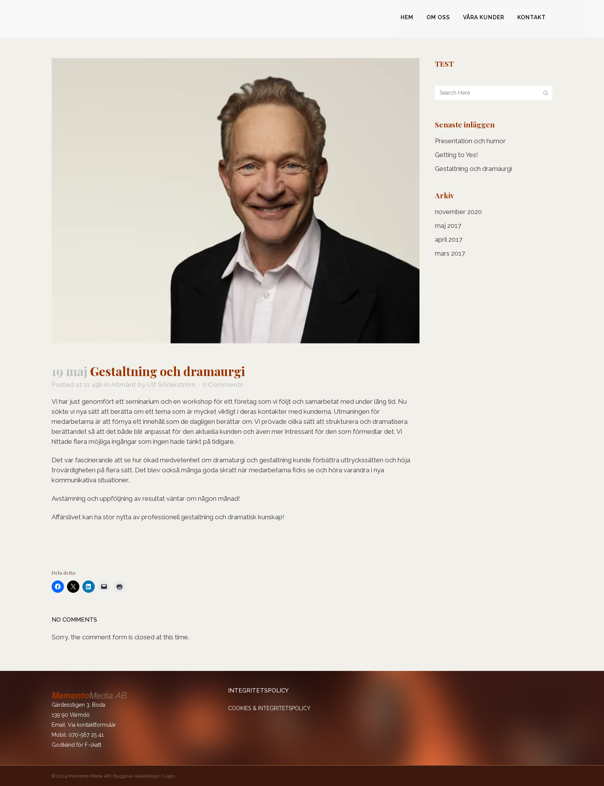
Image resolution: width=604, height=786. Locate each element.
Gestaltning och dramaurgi (473, 168)
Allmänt (123, 384)
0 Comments (223, 384)
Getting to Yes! (456, 155)
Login (169, 776)
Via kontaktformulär (92, 725)
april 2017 (448, 239)
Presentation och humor (470, 141)
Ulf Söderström (171, 384)
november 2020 (458, 212)
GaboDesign (147, 776)
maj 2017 (448, 225)
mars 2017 (450, 253)
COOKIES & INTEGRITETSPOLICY (269, 708)
